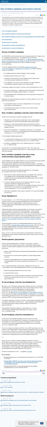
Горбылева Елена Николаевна (15, 13)
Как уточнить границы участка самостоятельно (16, 33)
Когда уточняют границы (9, 31)
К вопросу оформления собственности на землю (13, 382)
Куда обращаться (7, 39)
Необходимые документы (9, 42)
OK (42, 423)
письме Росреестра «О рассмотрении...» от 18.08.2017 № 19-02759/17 (19, 67)
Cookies (34, 424)
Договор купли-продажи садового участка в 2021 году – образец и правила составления (23, 392)
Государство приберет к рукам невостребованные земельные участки (18, 410)
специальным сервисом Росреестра (22, 225)
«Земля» (29, 351)
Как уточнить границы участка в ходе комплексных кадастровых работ (23, 36)
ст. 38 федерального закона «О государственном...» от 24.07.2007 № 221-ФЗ (22, 60)
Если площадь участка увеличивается (13, 45)
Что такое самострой (7, 387)
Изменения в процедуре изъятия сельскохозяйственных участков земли (19, 400)
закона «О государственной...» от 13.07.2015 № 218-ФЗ (26, 292)
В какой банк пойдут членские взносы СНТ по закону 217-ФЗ (16, 405)
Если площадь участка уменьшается (13, 48)
